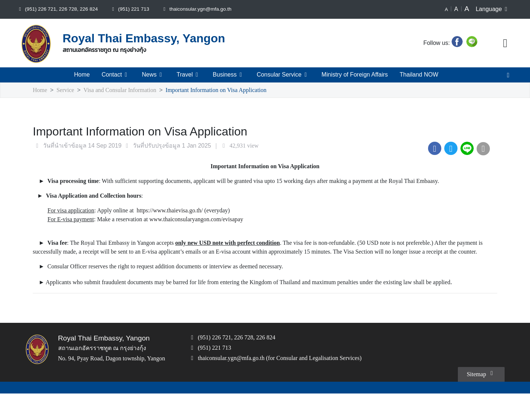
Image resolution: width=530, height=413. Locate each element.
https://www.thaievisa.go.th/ (188, 210)
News (154, 74)
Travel (188, 74)
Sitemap (480, 392)
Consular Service (281, 74)
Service (67, 90)
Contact (116, 74)
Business (228, 74)
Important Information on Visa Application (228, 90)
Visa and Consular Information (125, 90)
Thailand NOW (419, 74)
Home (82, 74)
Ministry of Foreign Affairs (353, 74)
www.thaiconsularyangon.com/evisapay (216, 219)
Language (493, 9)
